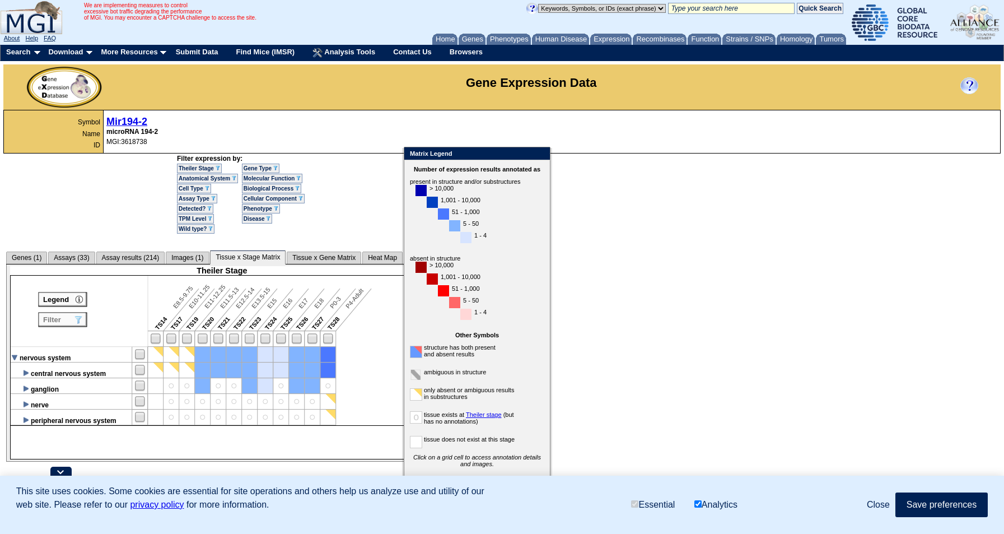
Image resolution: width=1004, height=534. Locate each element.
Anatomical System (207, 178)
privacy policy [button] (157, 504)
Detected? (195, 209)
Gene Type (261, 168)
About (12, 38)
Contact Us (412, 52)
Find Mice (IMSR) (265, 52)
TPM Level (195, 219)
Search (18, 52)
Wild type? (196, 229)
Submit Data (197, 52)
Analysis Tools (343, 53)
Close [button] (878, 504)
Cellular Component (273, 199)
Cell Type (194, 188)
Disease (257, 219)
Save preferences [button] (942, 504)
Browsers (466, 52)
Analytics (715, 504)
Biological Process (272, 188)
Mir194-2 (126, 121)
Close (574, 154)
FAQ (50, 38)
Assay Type (197, 199)
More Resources (129, 52)
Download (65, 52)
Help (31, 38)
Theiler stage (518, 414)
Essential (653, 504)
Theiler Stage (199, 168)
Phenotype (261, 209)
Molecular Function (272, 178)
